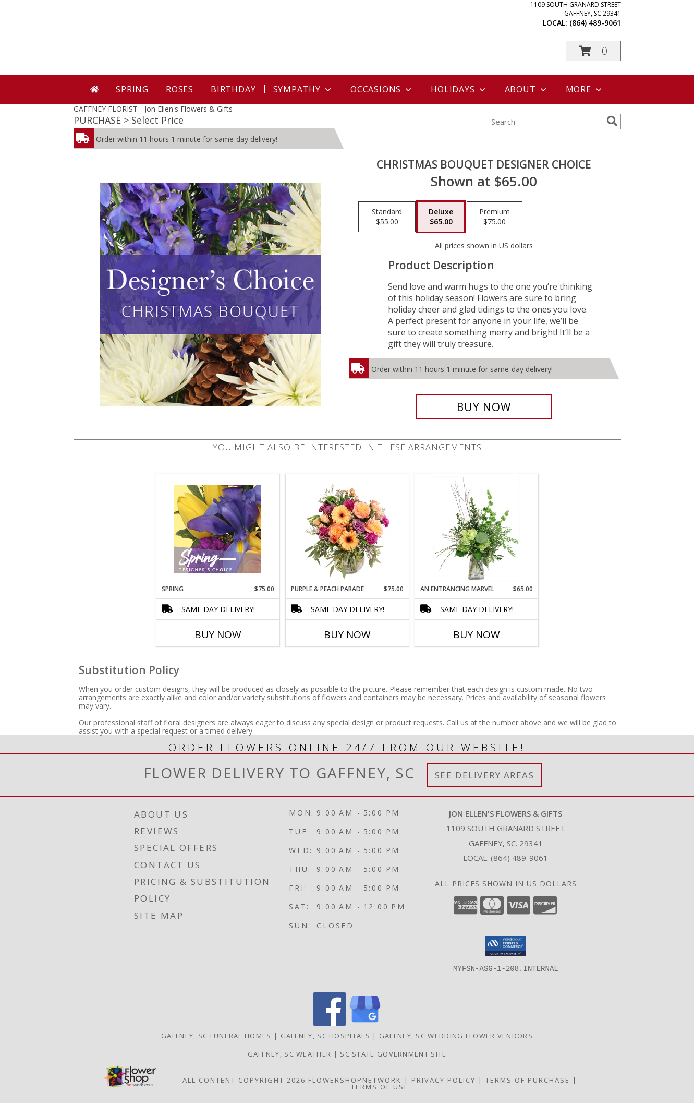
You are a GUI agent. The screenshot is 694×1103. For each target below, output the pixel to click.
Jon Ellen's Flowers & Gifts (245, 37)
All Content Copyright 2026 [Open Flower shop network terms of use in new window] (244, 1080)
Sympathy (303, 89)
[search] (612, 121)
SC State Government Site (393, 1054)
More (585, 89)
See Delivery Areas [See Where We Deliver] (484, 775)
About (527, 89)
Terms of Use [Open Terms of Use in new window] (380, 1087)
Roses (179, 89)
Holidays (459, 89)
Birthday (233, 89)
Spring (132, 89)
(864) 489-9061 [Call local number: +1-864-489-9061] (595, 23)
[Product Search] (546, 121)
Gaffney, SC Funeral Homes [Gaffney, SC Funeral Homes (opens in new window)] (216, 1035)
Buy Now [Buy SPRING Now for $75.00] (217, 634)
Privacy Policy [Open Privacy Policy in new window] (443, 1080)
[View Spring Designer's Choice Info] (217, 529)
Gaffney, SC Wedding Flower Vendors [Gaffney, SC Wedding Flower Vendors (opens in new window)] (456, 1035)
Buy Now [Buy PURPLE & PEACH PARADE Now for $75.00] (347, 634)
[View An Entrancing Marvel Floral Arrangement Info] (476, 529)
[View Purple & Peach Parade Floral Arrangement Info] (347, 529)
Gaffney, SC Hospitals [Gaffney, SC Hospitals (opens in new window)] (325, 1035)
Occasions (381, 89)
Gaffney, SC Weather (290, 1054)
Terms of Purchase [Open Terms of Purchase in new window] (527, 1080)
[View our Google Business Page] (365, 1023)
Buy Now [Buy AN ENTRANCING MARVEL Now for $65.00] (476, 634)
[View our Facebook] (329, 1023)
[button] (593, 51)
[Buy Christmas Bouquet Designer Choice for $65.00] (484, 406)
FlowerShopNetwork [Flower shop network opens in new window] (354, 1080)
